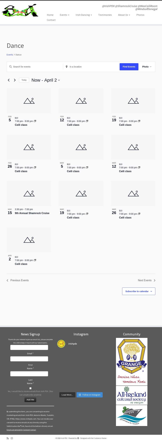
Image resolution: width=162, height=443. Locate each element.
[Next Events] (15, 80)
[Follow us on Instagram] (13, 438)
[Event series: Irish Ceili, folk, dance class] (35, 121)
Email (30, 353)
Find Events (129, 66)
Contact (51, 19)
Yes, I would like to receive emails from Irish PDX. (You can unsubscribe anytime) (30, 393)
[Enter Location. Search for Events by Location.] (91, 67)
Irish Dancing (84, 14)
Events (64, 14)
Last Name (30, 381)
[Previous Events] (8, 80)
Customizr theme (100, 438)
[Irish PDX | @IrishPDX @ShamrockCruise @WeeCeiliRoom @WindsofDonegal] (19, 10)
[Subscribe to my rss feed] (9, 438)
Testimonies (105, 14)
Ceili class (21, 125)
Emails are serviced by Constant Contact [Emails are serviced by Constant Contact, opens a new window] (21, 430)
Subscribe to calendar (137, 291)
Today (24, 80)
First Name (30, 366)
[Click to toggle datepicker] (45, 80)
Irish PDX (64, 438)
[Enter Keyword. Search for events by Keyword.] (35, 67)
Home (50, 14)
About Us (124, 14)
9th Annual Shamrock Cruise (32, 213)
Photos (140, 14)
